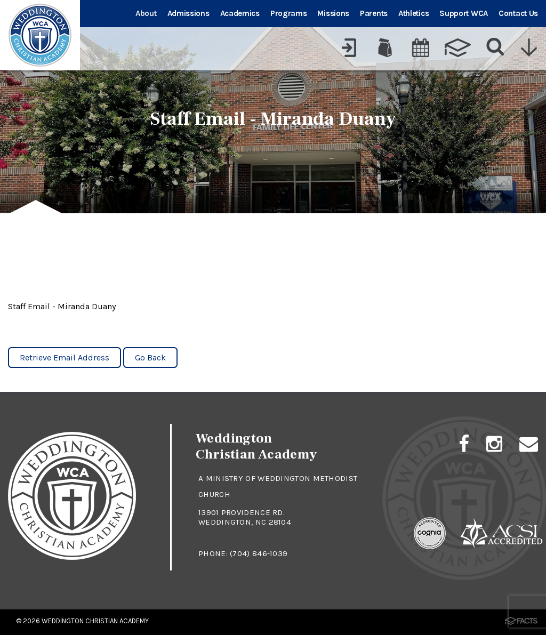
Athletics (413, 13)
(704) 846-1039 (258, 553)
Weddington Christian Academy (95, 621)
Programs (288, 13)
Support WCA (463, 13)
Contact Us (518, 13)
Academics (240, 13)
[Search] (496, 47)
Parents (374, 13)
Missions (333, 13)
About (146, 13)
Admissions (188, 13)
